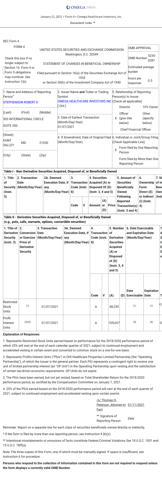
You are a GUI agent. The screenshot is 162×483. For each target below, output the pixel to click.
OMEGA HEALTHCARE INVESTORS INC (84, 101)
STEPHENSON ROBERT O (20, 102)
